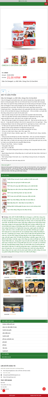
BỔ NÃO (4, 345)
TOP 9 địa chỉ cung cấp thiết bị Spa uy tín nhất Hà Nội (22, 186)
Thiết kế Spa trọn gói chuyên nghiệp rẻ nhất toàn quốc (22, 179)
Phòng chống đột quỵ (8, 324)
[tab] (3, 91)
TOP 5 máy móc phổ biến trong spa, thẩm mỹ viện (21, 196)
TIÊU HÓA (5, 348)
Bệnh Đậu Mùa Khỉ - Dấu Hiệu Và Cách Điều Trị (20, 202)
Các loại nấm (5, 354)
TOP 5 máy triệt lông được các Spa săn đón (19, 192)
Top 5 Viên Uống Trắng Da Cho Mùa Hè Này (19, 209)
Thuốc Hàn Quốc (7, 330)
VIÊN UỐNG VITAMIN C (13, 272)
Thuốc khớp (6, 336)
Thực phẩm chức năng (8, 321)
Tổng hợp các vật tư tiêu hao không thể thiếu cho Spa (22, 189)
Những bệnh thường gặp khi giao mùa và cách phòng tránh (24, 206)
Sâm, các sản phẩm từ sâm (10, 327)
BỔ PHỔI (5, 342)
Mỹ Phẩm (3, 382)
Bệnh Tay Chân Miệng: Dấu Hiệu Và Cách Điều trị (21, 199)
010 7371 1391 (23, 1)
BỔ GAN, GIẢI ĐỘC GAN (8, 339)
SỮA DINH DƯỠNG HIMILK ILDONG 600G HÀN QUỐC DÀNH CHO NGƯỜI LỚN (13, 310)
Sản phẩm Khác (7, 333)
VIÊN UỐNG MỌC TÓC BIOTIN (35, 272)
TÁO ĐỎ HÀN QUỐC (13, 290)
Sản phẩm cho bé (6, 357)
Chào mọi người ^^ (6, 165)
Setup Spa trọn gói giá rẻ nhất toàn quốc (18, 182)
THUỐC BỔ (5, 351)
